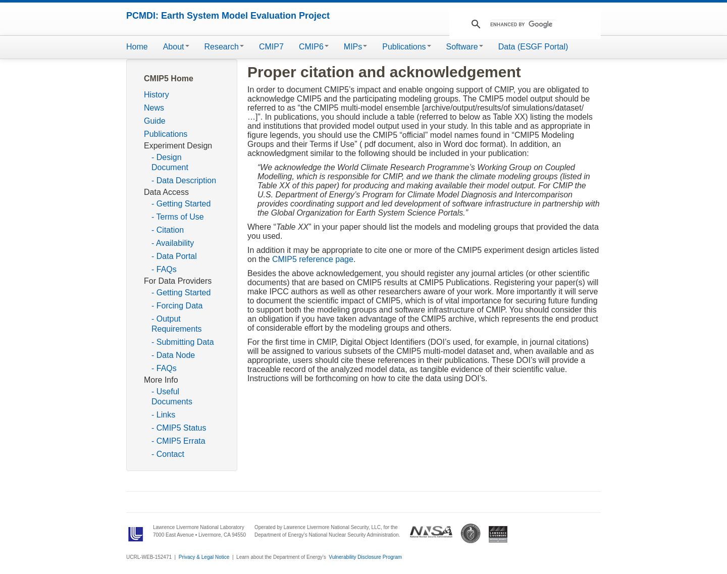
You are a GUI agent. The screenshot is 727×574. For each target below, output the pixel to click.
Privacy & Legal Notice (204, 557)
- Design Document (169, 162)
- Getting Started (181, 203)
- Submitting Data (182, 342)
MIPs (355, 46)
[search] (523, 25)
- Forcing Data (176, 305)
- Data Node (173, 355)
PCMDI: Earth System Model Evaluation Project (228, 16)
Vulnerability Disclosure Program (365, 557)
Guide (155, 121)
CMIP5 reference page (312, 259)
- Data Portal (174, 256)
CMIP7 (271, 46)
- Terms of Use (177, 217)
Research (224, 46)
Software (464, 46)
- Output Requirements (176, 324)
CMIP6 (314, 46)
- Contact (167, 454)
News (154, 107)
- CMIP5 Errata (178, 441)
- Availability (172, 243)
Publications (406, 46)
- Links (163, 414)
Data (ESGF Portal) (533, 46)
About (176, 46)
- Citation (167, 230)
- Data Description (183, 180)
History (156, 94)
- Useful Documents (171, 396)
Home (137, 46)
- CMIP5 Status (178, 428)
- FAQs (164, 269)
